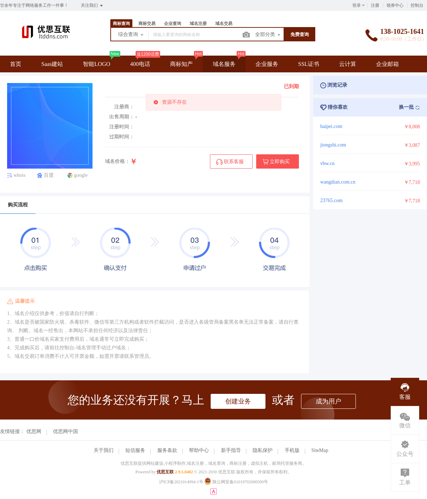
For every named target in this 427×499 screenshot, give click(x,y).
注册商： (124, 106)
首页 (15, 64)
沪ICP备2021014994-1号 (181, 481)
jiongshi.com (333, 145)
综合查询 (131, 35)
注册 (375, 5)
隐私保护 (263, 450)
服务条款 (167, 450)
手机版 (292, 450)
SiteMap (319, 450)
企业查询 (172, 23)
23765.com (331, 200)
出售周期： (121, 116)
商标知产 (181, 64)
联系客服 (230, 162)
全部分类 (268, 35)
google (81, 175)
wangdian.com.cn (337, 182)
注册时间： (121, 126)
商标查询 (121, 23)
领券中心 (395, 5)
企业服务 (266, 64)
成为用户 (328, 401)
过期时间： (121, 136)
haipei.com (331, 126)
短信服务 (135, 450)
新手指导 (231, 450)
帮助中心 (199, 450)
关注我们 (92, 5)
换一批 (409, 107)
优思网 (33, 431)
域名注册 (198, 23)
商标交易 (146, 23)
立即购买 (276, 162)
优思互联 (165, 471)
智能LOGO (96, 64)
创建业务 (238, 401)
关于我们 (104, 450)
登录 (356, 5)
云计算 (347, 64)
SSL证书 (309, 64)
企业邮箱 (387, 64)
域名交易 (223, 23)
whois (19, 175)
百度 (49, 175)
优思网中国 (65, 431)
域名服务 (224, 64)
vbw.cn (327, 163)
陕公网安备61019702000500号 (236, 481)
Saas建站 (52, 64)
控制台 (417, 5)
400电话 (140, 64)
